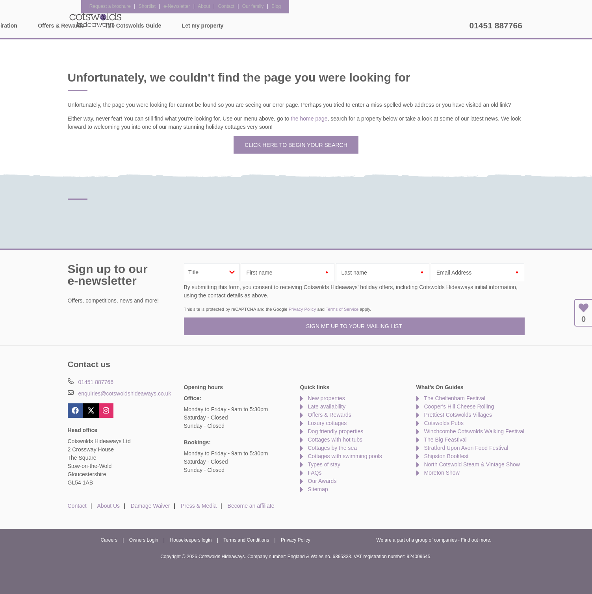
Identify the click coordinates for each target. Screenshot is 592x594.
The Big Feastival (445, 439)
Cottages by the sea (332, 448)
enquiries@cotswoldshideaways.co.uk (124, 393)
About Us (108, 506)
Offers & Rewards (296, 25)
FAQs (315, 473)
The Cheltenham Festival (455, 398)
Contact (77, 506)
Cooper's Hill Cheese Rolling (459, 406)
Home (140, 25)
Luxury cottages (327, 423)
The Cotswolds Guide (368, 25)
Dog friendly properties (336, 431)
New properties (326, 398)
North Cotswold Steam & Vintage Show (472, 464)
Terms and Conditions (246, 540)
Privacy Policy (302, 309)
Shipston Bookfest (446, 456)
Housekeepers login (191, 540)
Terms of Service (342, 309)
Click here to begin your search (296, 145)
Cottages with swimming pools (345, 456)
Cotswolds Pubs (444, 423)
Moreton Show (442, 473)
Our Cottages (186, 25)
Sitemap (318, 489)
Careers (108, 540)
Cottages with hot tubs (335, 439)
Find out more (475, 540)
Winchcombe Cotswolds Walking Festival (474, 431)
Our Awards (322, 481)
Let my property (438, 25)
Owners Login (143, 540)
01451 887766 (496, 25)
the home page (309, 118)
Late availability (327, 406)
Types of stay (324, 464)
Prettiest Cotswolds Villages (458, 415)
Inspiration (239, 25)
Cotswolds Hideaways (95, 19)
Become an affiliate (251, 506)
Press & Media (199, 506)
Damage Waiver (150, 506)
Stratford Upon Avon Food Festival (466, 448)
